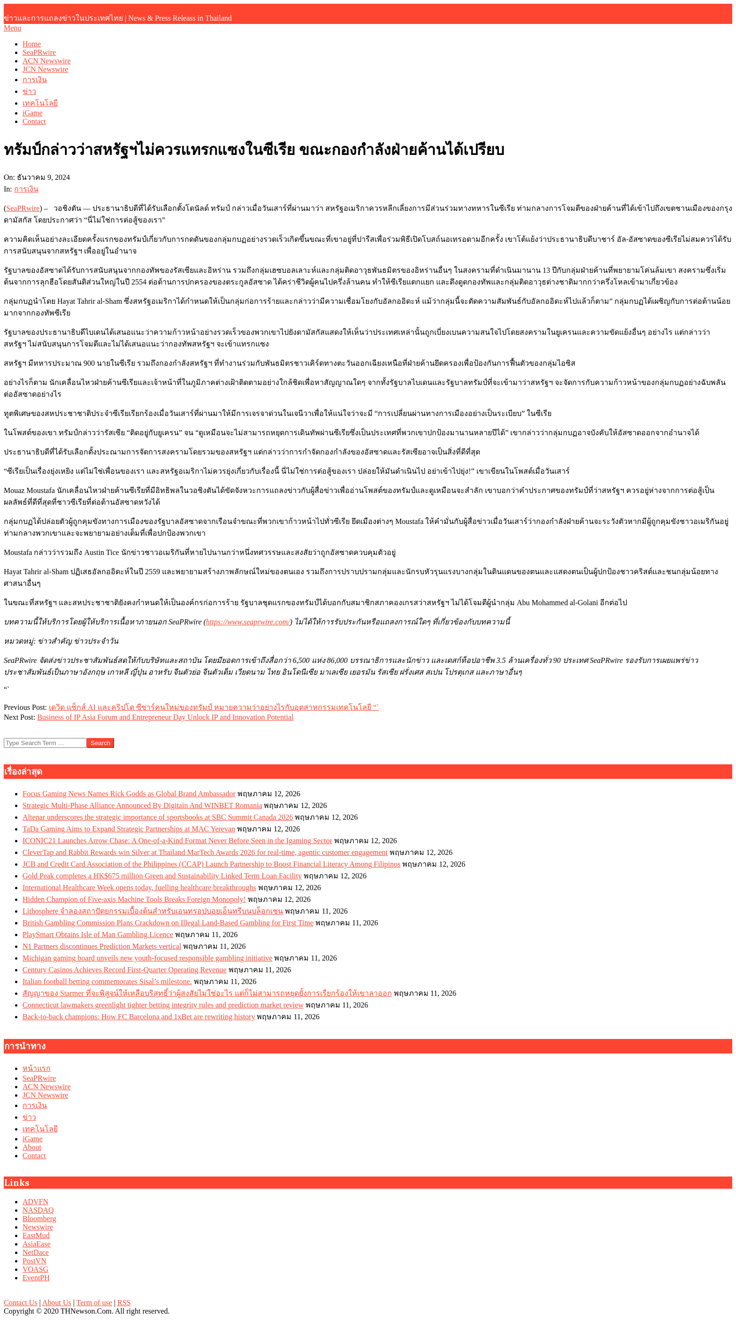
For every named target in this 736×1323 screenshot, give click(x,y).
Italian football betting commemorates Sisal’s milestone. (107, 981)
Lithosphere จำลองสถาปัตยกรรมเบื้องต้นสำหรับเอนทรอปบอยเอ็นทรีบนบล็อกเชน (153, 911)
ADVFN (35, 1202)
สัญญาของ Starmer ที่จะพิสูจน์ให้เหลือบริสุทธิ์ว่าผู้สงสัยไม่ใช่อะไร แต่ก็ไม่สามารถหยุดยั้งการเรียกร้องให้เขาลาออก (207, 993)
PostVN (34, 1261)
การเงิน (26, 189)
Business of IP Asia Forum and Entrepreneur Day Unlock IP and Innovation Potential (165, 717)
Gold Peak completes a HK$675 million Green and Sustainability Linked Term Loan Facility (162, 876)
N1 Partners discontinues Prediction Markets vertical (102, 946)
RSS (123, 1303)
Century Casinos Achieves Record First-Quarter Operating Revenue (125, 970)
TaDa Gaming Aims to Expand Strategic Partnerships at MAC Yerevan (129, 829)
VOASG (35, 1269)
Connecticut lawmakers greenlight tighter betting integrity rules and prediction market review (163, 1005)
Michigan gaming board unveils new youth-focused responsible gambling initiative (147, 958)
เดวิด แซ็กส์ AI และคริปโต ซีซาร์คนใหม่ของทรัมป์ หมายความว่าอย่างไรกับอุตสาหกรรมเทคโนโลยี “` (214, 707)
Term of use (94, 1303)
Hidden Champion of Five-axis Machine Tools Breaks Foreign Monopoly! (134, 899)
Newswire (38, 1227)
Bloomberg (39, 1219)
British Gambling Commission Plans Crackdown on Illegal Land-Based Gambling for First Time (168, 923)
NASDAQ (38, 1210)
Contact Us (21, 1303)
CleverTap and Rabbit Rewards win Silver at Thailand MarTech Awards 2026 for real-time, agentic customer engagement (205, 852)
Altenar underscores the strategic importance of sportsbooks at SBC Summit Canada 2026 (158, 817)
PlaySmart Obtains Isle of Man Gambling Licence (98, 934)
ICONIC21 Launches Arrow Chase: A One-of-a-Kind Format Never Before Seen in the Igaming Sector (177, 841)
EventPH (36, 1278)
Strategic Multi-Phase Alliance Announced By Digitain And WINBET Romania (142, 805)
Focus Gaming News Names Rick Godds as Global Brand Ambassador (129, 794)
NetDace (36, 1252)
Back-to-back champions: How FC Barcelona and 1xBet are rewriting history (139, 1017)
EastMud (36, 1235)
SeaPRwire (22, 208)
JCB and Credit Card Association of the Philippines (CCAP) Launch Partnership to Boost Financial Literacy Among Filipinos (211, 864)
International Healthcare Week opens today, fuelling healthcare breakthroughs (139, 888)
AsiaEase (37, 1244)
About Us (56, 1303)
